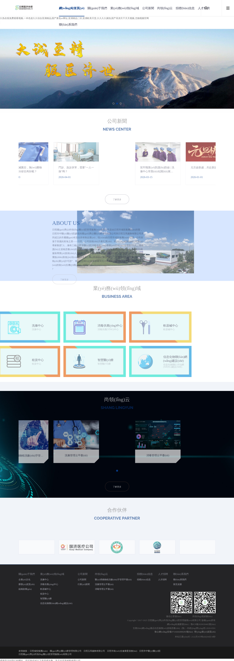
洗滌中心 (44, 579)
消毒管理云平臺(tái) (104, 589)
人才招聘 (163, 574)
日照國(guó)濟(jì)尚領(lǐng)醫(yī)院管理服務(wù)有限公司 (45, 654)
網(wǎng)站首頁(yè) (71, 8)
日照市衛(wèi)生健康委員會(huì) (122, 651)
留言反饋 (177, 584)
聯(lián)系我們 (68, 24)
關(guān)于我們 (97, 8)
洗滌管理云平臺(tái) (104, 584)
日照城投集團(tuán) (39, 651)
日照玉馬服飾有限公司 (94, 651)
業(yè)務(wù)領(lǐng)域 (124, 8)
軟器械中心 (45, 589)
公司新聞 (148, 8)
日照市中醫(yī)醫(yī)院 (149, 651)
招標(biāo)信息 (185, 8)
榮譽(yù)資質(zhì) (27, 584)
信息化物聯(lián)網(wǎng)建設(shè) (56, 603)
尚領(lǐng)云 (165, 8)
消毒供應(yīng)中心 (49, 584)
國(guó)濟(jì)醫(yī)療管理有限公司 (65, 651)
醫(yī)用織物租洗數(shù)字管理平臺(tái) (113, 579)
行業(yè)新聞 (84, 584)
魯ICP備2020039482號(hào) (203, 624)
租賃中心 (44, 594)
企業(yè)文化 (25, 579)
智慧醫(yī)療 (46, 598)
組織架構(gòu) (25, 589)
